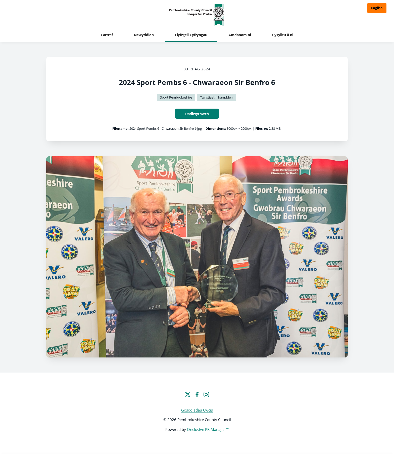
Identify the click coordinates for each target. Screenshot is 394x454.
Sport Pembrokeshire (176, 97)
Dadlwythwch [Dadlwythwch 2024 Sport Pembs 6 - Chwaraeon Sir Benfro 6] (197, 113)
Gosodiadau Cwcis (197, 410)
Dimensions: (216, 128)
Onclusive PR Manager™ (208, 429)
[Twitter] (187, 394)
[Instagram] (206, 394)
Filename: (120, 128)
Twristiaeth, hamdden (216, 97)
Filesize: (261, 128)
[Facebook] (197, 394)
